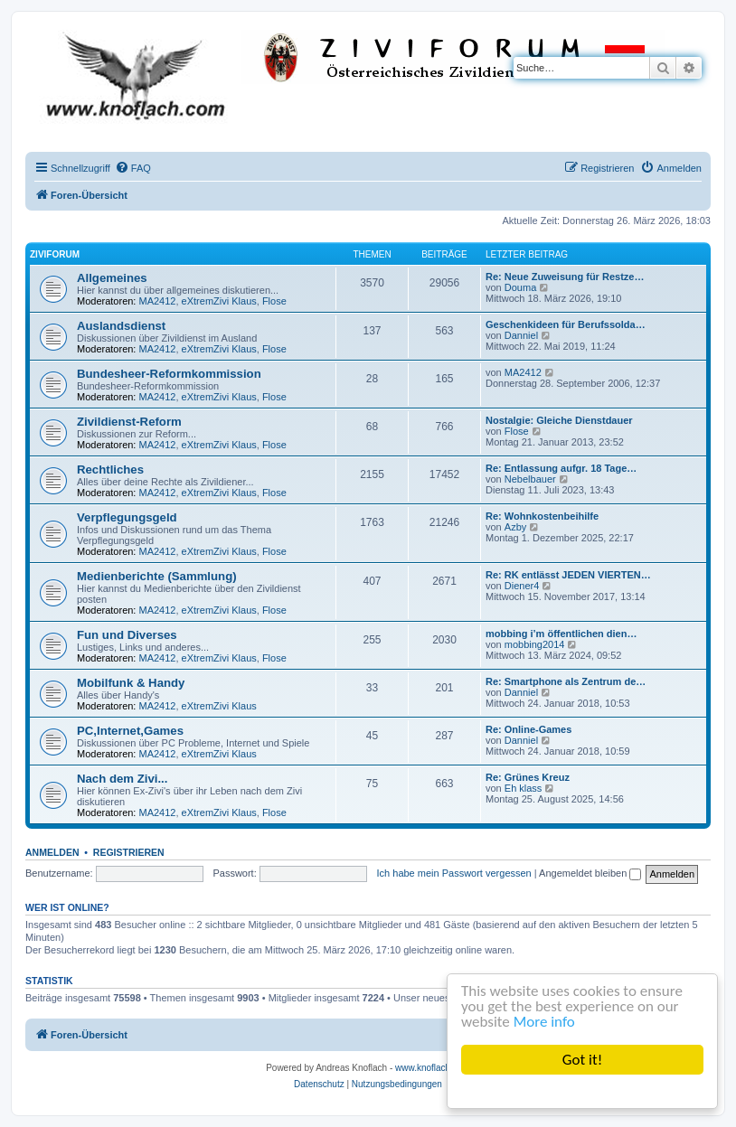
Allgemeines (112, 278)
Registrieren (129, 852)
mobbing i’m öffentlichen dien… (561, 633)
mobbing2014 (535, 644)
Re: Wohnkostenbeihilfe (542, 516)
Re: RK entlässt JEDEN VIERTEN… (568, 574)
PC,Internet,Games (130, 730)
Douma (520, 287)
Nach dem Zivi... (122, 778)
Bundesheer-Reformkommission (169, 373)
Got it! (582, 1059)
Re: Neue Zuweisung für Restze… (565, 276)
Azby (515, 526)
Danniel (521, 335)
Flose (274, 301)
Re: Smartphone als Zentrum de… (566, 681)
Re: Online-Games (528, 729)
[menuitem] (133, 168)
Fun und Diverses (127, 635)
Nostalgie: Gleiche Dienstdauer (559, 420)
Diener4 (522, 585)
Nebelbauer (530, 479)
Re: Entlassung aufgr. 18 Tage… (561, 468)
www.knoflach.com (432, 1068)
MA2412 (157, 301)
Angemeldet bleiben (590, 873)
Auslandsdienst (121, 326)
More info (544, 1021)
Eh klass (524, 788)
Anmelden (52, 852)
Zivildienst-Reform (129, 421)
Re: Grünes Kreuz (528, 777)
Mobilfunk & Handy (130, 683)
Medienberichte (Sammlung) (157, 576)
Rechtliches (110, 469)
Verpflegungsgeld (127, 517)
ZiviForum (55, 254)
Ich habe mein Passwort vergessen (454, 873)
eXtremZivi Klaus (219, 301)
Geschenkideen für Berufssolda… (566, 324)
